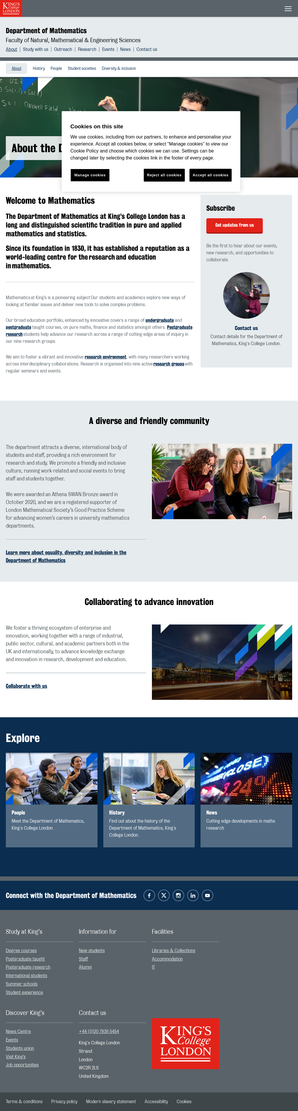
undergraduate (160, 320)
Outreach (63, 49)
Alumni (85, 967)
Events (108, 49)
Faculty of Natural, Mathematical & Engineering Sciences (73, 40)
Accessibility (156, 1101)
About (11, 49)
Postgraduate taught (25, 959)
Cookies (184, 1101)
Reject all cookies (164, 175)
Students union (20, 1048)
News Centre (18, 1031)
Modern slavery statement (111, 1101)
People (56, 69)
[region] (151, 151)
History (39, 69)
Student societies (82, 69)
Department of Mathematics (46, 30)
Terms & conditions (24, 1101)
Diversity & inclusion (119, 69)
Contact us (146, 49)
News (125, 49)
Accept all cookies (210, 175)
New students (92, 950)
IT (153, 967)
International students (26, 975)
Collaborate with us (26, 686)
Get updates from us (234, 225)
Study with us (35, 49)
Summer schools (22, 984)
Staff (83, 959)
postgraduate (18, 327)
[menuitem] (14, 49)
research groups (168, 364)
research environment (105, 357)
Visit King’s (16, 1057)
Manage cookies (90, 175)
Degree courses (21, 950)
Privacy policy (64, 1101)
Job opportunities (22, 1065)
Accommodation (167, 959)
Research (87, 49)
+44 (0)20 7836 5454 (99, 1031)
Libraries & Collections (173, 950)
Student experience (24, 992)
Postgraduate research (28, 967)
